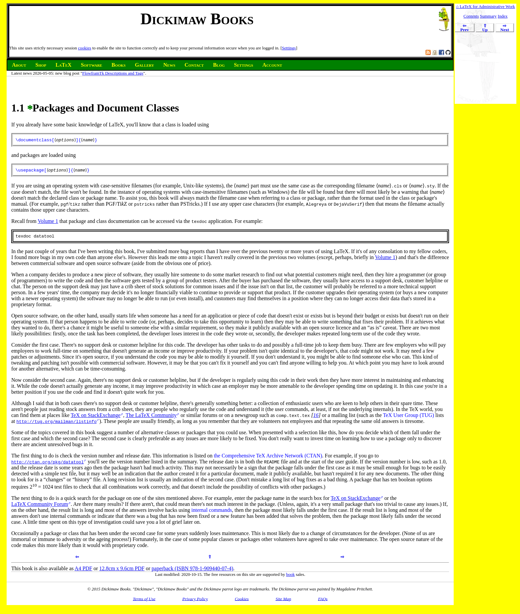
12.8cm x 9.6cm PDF (121, 571)
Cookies (242, 601)
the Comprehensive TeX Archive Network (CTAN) (268, 458)
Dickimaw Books (196, 19)
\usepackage (30, 171)
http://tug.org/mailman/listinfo (57, 424)
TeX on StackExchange (95, 418)
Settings (289, 47)
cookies (84, 47)
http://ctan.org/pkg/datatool (47, 464)
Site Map (283, 601)
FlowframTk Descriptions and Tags (112, 73)
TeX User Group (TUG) (408, 418)
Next (504, 28)
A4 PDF (83, 571)
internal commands (211, 512)
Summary (488, 16)
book (290, 577)
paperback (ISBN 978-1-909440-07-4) (192, 571)
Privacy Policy (195, 601)
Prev (464, 28)
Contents (471, 16)
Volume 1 (48, 223)
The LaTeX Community (151, 418)
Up (484, 28)
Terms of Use (144, 601)
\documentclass (34, 140)
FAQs (323, 601)
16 (315, 418)
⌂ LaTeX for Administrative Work (485, 6)
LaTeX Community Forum (39, 507)
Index (503, 16)
